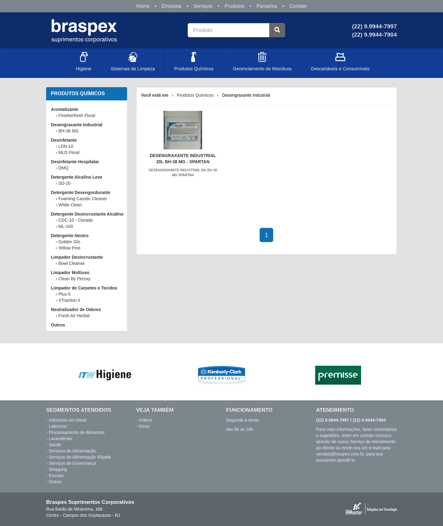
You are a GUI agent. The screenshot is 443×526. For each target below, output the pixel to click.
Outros (58, 324)
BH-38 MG (68, 130)
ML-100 (65, 226)
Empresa (171, 6)
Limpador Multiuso (70, 272)
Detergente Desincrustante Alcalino (87, 214)
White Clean (70, 204)
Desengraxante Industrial (76, 124)
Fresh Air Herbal (74, 315)
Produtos (234, 6)
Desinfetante (64, 140)
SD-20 (64, 183)
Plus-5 (64, 294)
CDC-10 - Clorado (75, 220)
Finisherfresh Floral (76, 115)
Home (143, 6)
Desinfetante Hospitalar (75, 161)
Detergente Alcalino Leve (76, 177)
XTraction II (69, 300)
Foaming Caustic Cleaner (82, 198)
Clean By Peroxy (74, 278)
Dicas (144, 426)
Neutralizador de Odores (76, 309)
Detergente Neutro (70, 235)
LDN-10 (65, 146)
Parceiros (267, 6)
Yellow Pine (69, 247)
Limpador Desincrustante (77, 257)
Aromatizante (64, 109)
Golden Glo (69, 241)
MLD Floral (68, 152)
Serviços (203, 6)
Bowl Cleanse (71, 263)
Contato (298, 6)
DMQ (63, 167)
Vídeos (145, 420)
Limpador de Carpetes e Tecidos (84, 287)
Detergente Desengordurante (80, 192)
